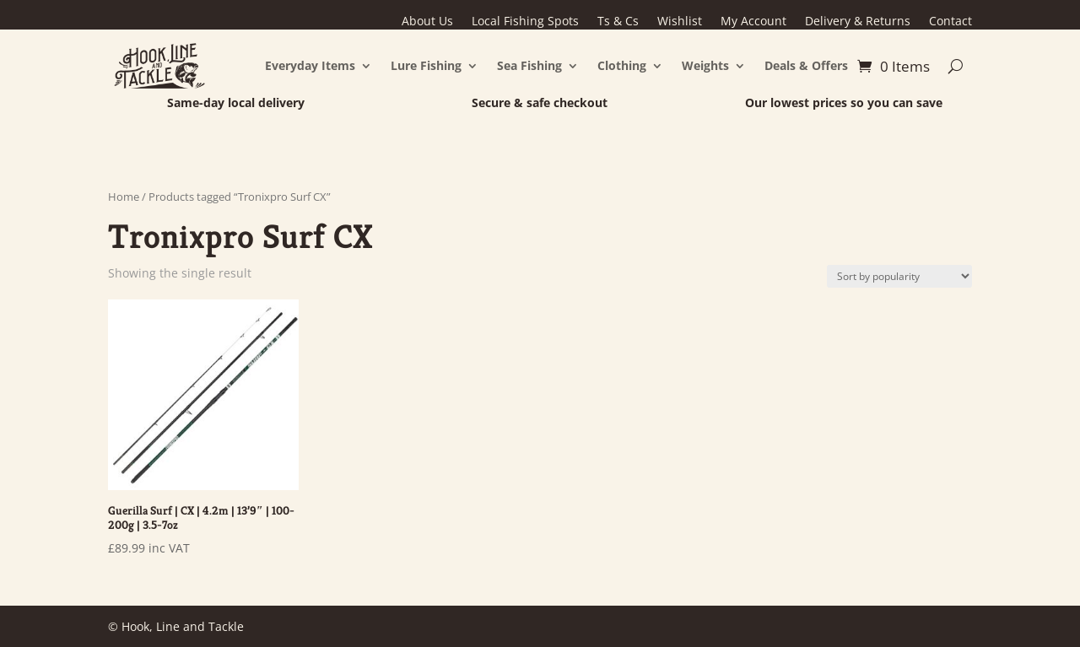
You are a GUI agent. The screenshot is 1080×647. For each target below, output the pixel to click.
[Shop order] (899, 276)
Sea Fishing (529, 65)
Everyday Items (310, 65)
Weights (705, 65)
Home (123, 196)
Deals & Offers (806, 65)
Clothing (621, 65)
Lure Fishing (426, 65)
